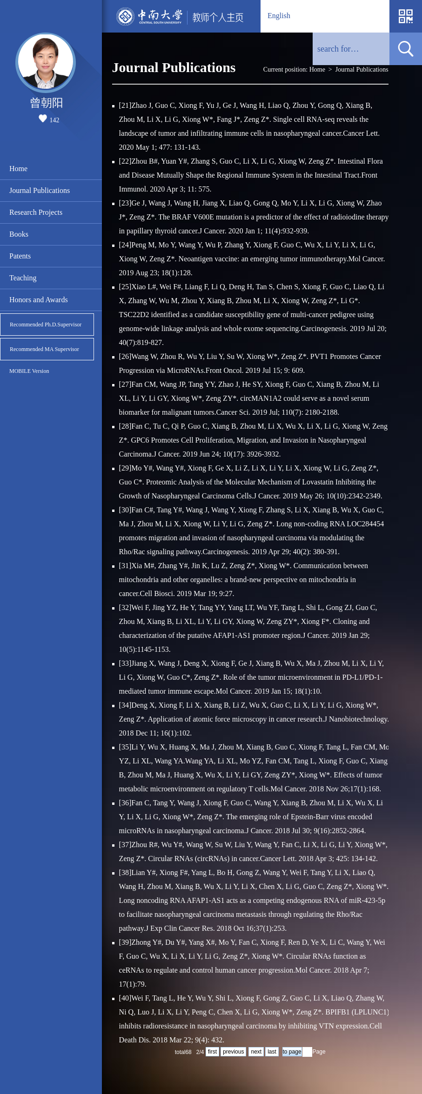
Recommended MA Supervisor (44, 349)
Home (18, 168)
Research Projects (35, 212)
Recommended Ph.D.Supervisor (45, 324)
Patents (20, 256)
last (272, 1051)
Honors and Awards (38, 300)
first (212, 1051)
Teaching (22, 278)
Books (18, 234)
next (256, 1051)
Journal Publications (39, 190)
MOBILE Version (29, 371)
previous (233, 1051)
